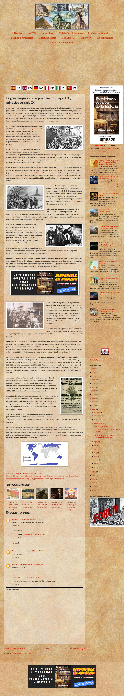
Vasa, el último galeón (101, 426)
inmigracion (71, 476)
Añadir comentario (13, 589)
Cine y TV (86, 37)
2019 (94, 394)
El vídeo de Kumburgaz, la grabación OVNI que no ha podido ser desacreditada (107, 245)
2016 (94, 405)
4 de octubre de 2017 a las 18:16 (29, 519)
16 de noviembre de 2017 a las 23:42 (31, 551)
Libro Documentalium (62, 42)
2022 (94, 384)
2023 (94, 380)
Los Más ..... (68, 37)
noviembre (98, 416)
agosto (96, 442)
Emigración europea (33, 476)
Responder (15, 526)
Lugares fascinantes (99, 33)
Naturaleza (47, 33)
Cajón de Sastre (47, 37)
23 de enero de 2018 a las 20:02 (34, 535)
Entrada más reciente (14, 648)
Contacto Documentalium (98, 360)
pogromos (78, 201)
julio (95, 445)
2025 (94, 373)
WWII (32, 33)
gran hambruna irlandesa (33, 173)
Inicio (47, 648)
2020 (94, 391)
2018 (94, 398)
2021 (94, 387)
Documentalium (21, 473)
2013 (94, 475)
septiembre (98, 423)
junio (96, 449)
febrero (97, 464)
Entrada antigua (77, 648)
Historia (18, 33)
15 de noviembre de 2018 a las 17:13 (31, 564)
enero (96, 467)
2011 (94, 483)
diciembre (97, 412)
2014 (94, 472)
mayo (96, 453)
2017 (94, 402)
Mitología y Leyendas (71, 33)
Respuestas (18, 531)
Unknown (15, 519)
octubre (97, 419)
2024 (94, 376)
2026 (94, 369)
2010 (94, 486)
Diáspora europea (19, 476)
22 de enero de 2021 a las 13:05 (28, 578)
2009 (94, 490)
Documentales (105, 37)
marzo (96, 460)
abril (96, 456)
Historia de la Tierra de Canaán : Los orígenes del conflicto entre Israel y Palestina (109, 162)
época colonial (36, 129)
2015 (94, 409)
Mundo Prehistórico (22, 37)
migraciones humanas (57, 479)
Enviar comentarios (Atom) (22, 653)
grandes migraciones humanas (50, 476)
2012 (94, 479)
